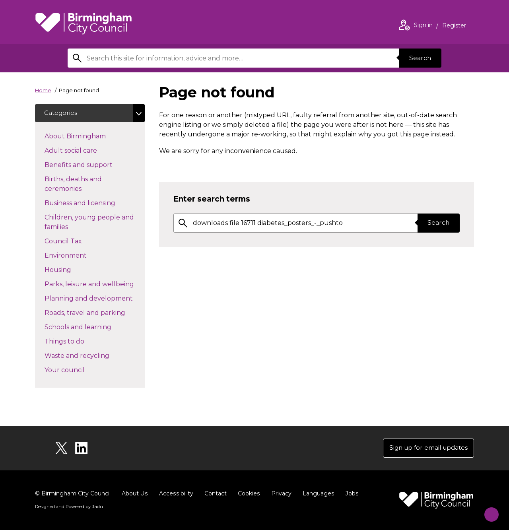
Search (419, 58)
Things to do (79, 342)
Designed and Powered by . (69, 508)
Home (43, 90)
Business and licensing (94, 203)
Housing (72, 270)
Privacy (280, 495)
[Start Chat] (488, 511)
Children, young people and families (89, 223)
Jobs (350, 495)
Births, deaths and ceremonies (77, 185)
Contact (214, 495)
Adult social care (85, 151)
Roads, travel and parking (95, 313)
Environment (80, 256)
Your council (79, 370)
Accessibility (175, 495)
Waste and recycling (91, 356)
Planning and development (95, 299)
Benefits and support (93, 165)
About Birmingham (89, 136)
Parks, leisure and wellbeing (95, 284)
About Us (135, 495)
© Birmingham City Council (73, 495)
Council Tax (77, 241)
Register (454, 26)
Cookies (247, 495)
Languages (316, 495)
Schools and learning (92, 327)
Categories (61, 113)
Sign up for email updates (426, 449)
